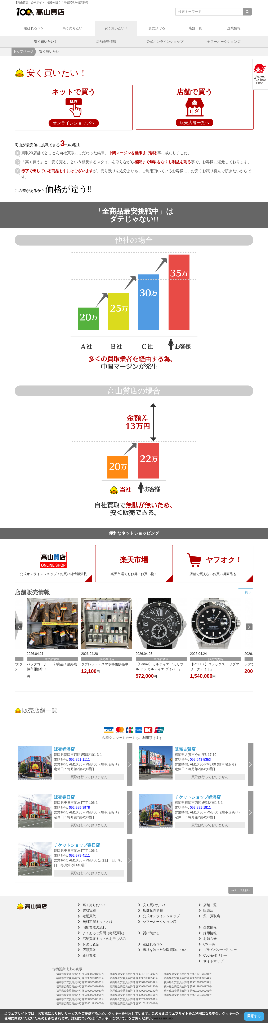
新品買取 (89, 955)
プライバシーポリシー (220, 950)
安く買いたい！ (116, 28)
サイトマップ (213, 961)
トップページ (23, 51)
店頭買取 (89, 950)
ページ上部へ (241, 890)
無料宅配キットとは (97, 921)
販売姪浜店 (64, 749)
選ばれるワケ (34, 28)
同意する (254, 1016)
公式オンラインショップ (165, 41)
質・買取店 (211, 916)
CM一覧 (209, 944)
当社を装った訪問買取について (166, 950)
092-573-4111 (79, 855)
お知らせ (210, 938)
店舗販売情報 (106, 41)
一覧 (244, 592)
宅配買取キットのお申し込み (104, 938)
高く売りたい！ (74, 28)
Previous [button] (18, 626)
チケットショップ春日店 (77, 845)
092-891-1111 (79, 759)
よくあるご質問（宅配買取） (104, 933)
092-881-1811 (200, 807)
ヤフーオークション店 (224, 41)
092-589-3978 (79, 807)
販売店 (208, 910)
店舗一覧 (195, 28)
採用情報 (210, 933)
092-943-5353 (200, 759)
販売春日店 (64, 797)
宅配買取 (89, 916)
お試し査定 (90, 944)
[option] (161, 639)
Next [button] (249, 626)
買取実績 (89, 910)
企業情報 (234, 28)
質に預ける (156, 28)
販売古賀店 (185, 749)
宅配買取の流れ (94, 927)
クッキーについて (111, 1018)
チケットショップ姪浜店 (198, 797)
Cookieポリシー (215, 955)
